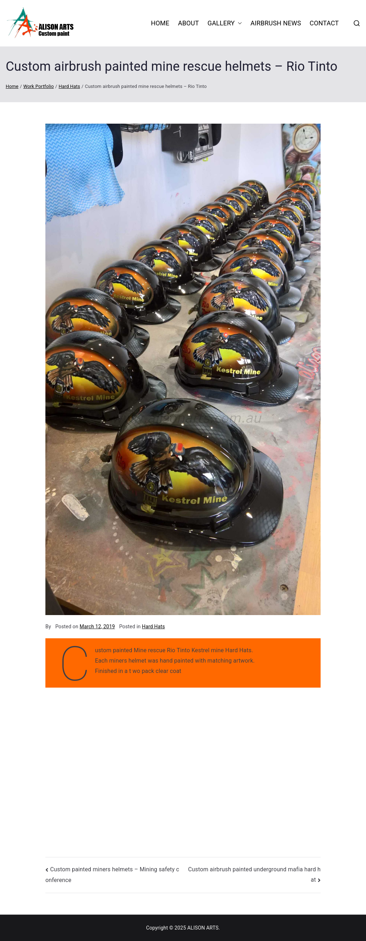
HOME (160, 23)
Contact (324, 23)
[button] (238, 23)
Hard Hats (153, 626)
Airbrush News (276, 23)
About (188, 23)
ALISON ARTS (202, 928)
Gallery (225, 23)
